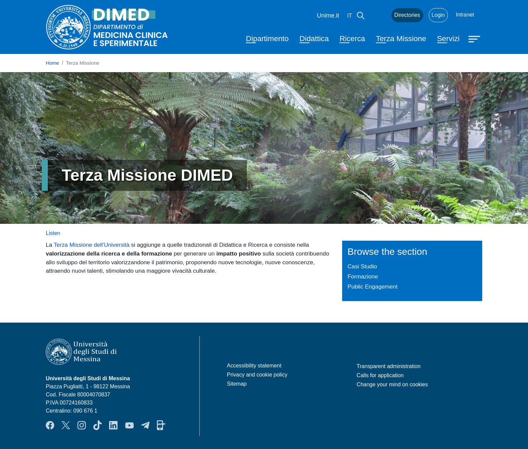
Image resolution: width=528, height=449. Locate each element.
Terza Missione (401, 38)
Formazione (363, 276)
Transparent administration (389, 366)
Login (438, 15)
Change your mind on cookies (392, 384)
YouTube (129, 425)
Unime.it (328, 15)
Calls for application (380, 375)
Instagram (81, 425)
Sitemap (237, 384)
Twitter (66, 425)
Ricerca (352, 38)
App (161, 425)
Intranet (465, 15)
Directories (407, 15)
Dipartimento (267, 38)
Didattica (314, 38)
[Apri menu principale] (475, 38)
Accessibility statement (254, 365)
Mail (378, 15)
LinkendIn (113, 425)
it (349, 16)
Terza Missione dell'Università (92, 244)
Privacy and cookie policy (257, 375)
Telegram (145, 425)
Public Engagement (373, 286)
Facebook (50, 425)
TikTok (97, 425)
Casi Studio (362, 266)
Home (52, 63)
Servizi (448, 38)
